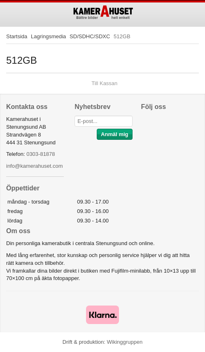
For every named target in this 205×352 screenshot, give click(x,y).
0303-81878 (40, 154)
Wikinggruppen (124, 342)
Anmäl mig (114, 134)
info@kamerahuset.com (34, 166)
